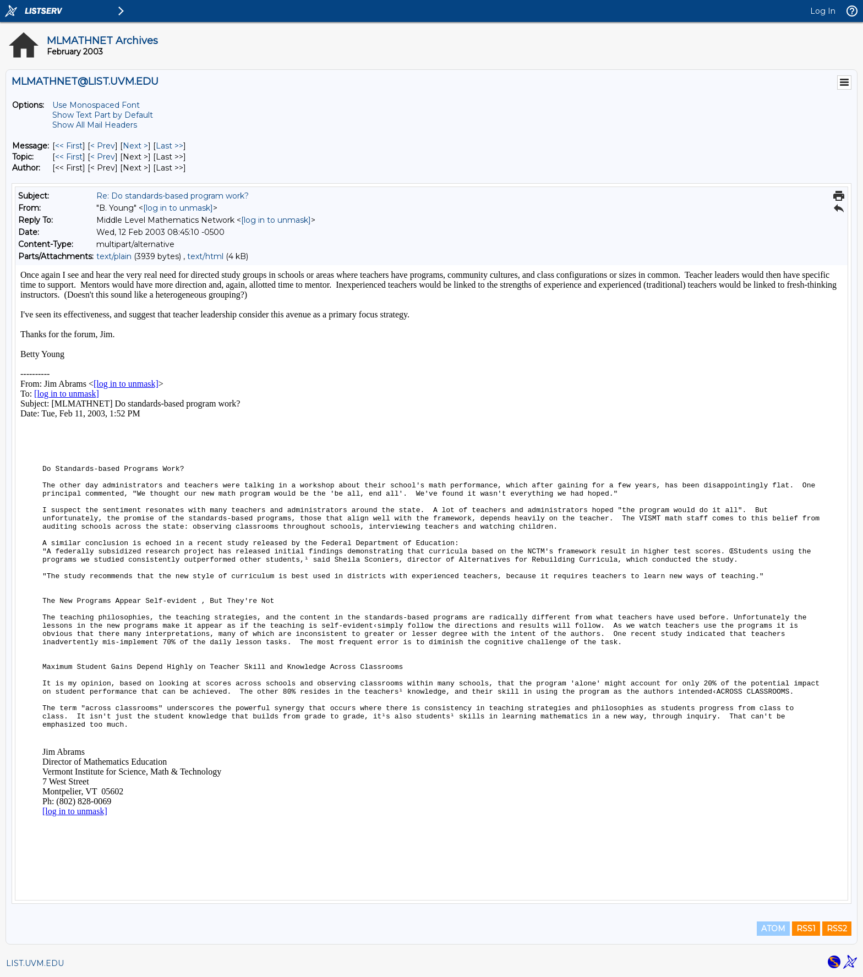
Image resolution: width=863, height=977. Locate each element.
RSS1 (806, 929)
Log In (822, 11)
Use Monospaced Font (96, 105)
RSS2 (837, 929)
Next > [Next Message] (135, 146)
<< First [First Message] (69, 146)
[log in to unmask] (178, 208)
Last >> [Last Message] (169, 146)
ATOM (773, 929)
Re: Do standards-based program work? (172, 196)
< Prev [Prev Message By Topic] (102, 157)
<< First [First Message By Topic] (69, 157)
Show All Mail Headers (94, 125)
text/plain (114, 256)
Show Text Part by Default (102, 115)
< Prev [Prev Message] (102, 146)
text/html (205, 256)
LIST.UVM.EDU (35, 963)
